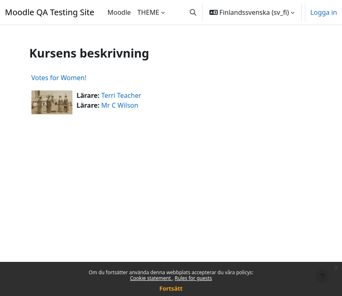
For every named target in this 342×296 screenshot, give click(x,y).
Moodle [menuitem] (119, 12)
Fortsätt (170, 288)
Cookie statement (151, 278)
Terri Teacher (121, 95)
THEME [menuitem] (148, 12)
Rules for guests (193, 278)
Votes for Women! (58, 77)
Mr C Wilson (119, 105)
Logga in (323, 12)
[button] (193, 12)
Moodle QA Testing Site (49, 12)
